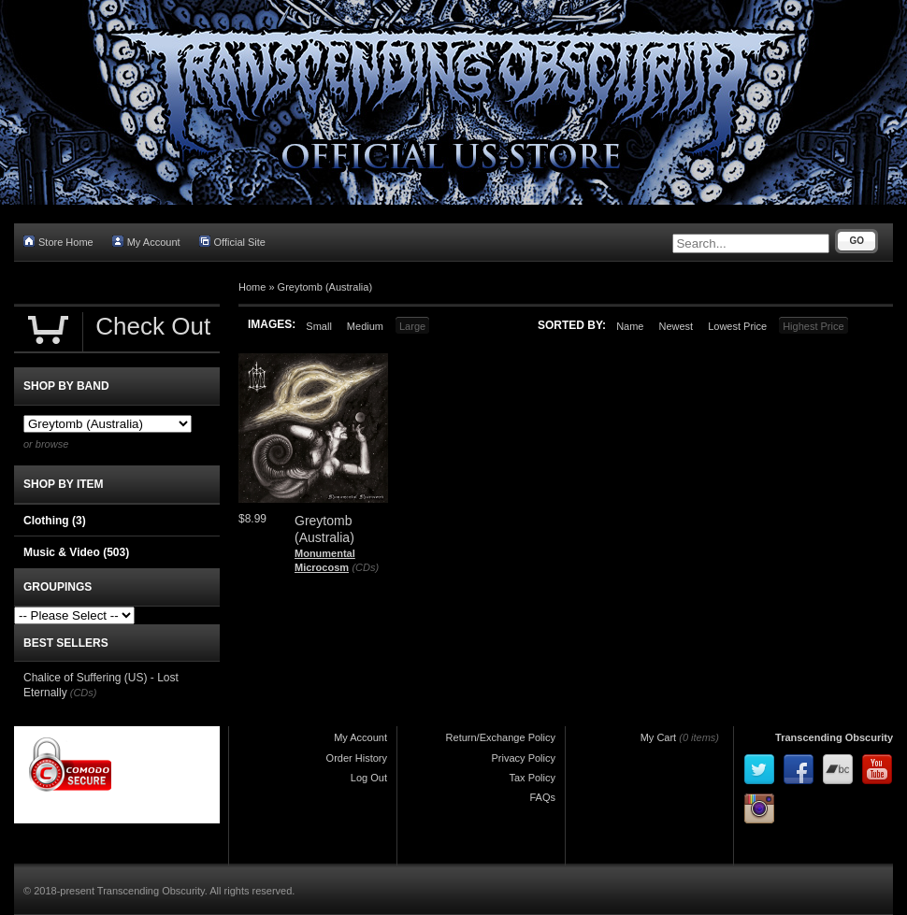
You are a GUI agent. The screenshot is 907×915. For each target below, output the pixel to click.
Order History (356, 758)
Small (319, 326)
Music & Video (76, 552)
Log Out (369, 777)
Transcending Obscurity (834, 737)
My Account (146, 242)
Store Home (58, 242)
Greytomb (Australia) (325, 287)
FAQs (542, 797)
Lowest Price (737, 326)
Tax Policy (532, 777)
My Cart (659, 737)
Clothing (54, 520)
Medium (365, 326)
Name (629, 326)
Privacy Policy (523, 758)
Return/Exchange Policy (500, 737)
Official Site (232, 242)
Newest (675, 326)
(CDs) (365, 567)
